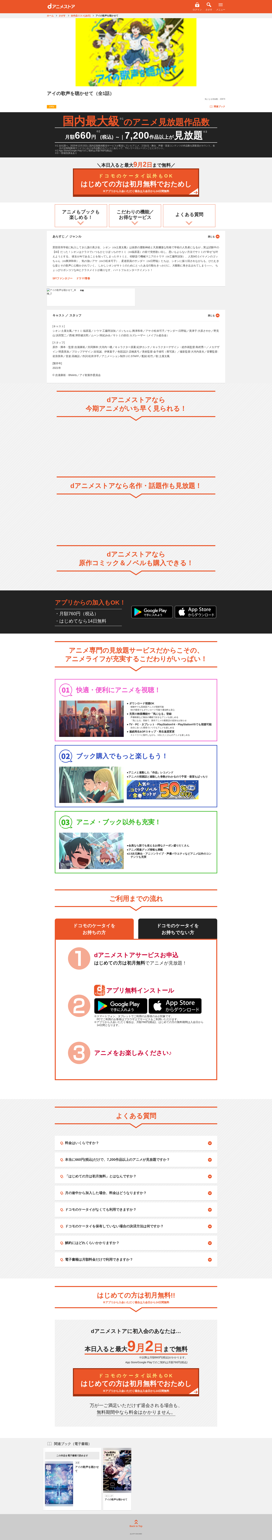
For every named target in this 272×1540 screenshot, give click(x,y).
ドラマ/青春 (83, 278)
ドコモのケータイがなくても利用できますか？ (100, 1209)
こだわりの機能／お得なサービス (135, 214)
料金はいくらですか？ (82, 1143)
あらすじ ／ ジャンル (136, 236)
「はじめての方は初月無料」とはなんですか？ (100, 1176)
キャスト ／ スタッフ (136, 315)
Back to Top (136, 1524)
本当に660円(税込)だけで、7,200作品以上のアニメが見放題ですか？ (117, 1160)
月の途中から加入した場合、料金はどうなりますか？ (106, 1193)
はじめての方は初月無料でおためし (136, 183)
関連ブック (217, 106)
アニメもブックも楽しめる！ (81, 214)
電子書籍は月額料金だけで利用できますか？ (99, 1259)
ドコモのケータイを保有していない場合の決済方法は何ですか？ (114, 1226)
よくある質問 (189, 214)
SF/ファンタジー (63, 278)
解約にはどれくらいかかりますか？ (92, 1243)
